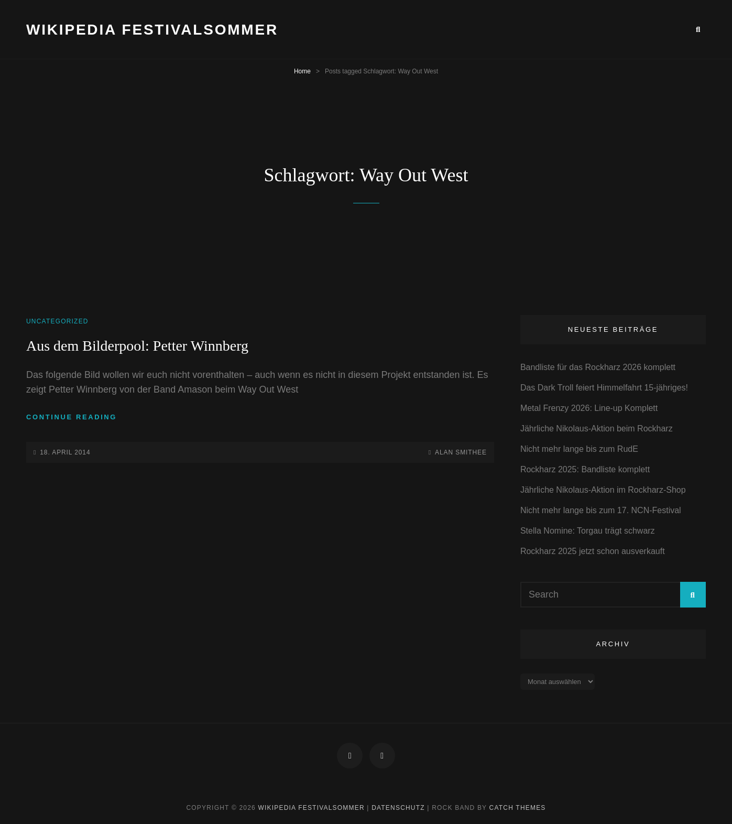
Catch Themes (517, 807)
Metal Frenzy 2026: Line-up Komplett (589, 408)
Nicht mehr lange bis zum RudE (579, 448)
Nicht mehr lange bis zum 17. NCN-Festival (600, 510)
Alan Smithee (461, 452)
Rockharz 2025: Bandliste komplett (585, 469)
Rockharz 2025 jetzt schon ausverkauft (592, 551)
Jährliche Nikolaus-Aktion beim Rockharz (596, 428)
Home (302, 71)
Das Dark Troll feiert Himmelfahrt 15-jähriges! (604, 387)
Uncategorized (57, 321)
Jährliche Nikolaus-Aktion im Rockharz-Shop (603, 489)
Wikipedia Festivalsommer (152, 29)
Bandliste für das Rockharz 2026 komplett (597, 367)
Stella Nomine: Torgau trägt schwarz (587, 530)
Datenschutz (398, 807)
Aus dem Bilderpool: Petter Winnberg (137, 346)
